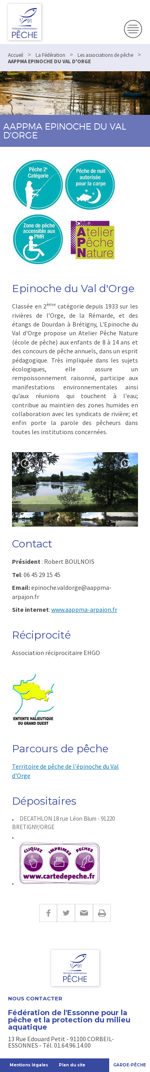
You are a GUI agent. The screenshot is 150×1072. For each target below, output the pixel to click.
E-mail (84, 913)
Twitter (66, 913)
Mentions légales (29, 1065)
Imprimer (102, 913)
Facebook (48, 913)
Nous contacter (35, 998)
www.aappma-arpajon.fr (84, 609)
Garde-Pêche (129, 1065)
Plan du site (72, 1065)
